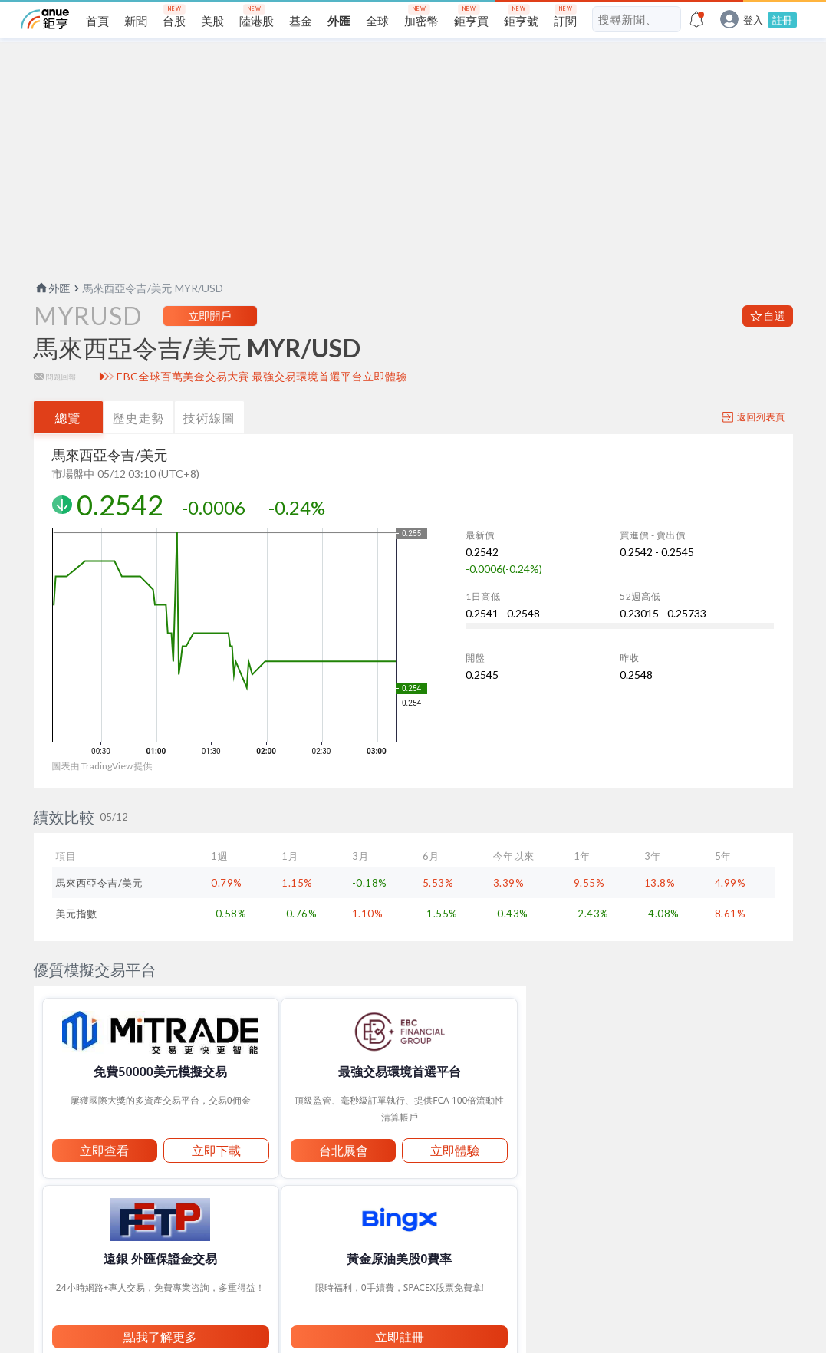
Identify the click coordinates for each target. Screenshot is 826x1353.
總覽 (68, 442)
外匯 (52, 312)
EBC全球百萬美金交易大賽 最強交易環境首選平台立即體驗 (262, 401)
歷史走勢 (139, 442)
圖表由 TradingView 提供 (102, 790)
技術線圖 (209, 442)
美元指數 (76, 938)
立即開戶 (210, 340)
